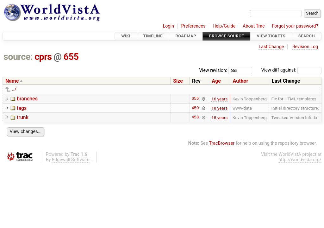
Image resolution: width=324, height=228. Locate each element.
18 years (219, 108)
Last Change (271, 46)
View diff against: (291, 70)
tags (22, 108)
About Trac (254, 26)
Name (12, 81)
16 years (219, 98)
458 (195, 117)
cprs (43, 56)
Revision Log (305, 46)
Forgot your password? (295, 26)
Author (240, 81)
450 (195, 108)
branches (27, 99)
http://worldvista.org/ (299, 159)
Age (216, 81)
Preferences (193, 26)
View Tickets (271, 36)
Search (306, 36)
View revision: (213, 70)
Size (178, 81)
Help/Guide (224, 26)
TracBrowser (222, 143)
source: (18, 56)
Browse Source (226, 36)
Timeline (153, 36)
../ (14, 89)
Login (168, 26)
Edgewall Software (71, 159)
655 (70, 56)
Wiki (125, 36)
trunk (22, 117)
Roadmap (185, 36)
